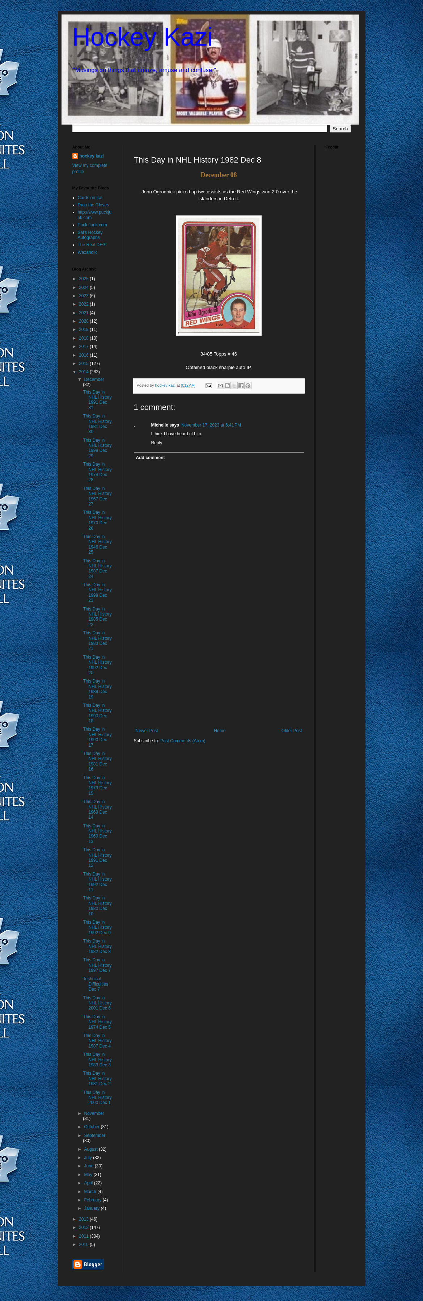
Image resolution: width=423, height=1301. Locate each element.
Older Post (292, 730)
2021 (84, 312)
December (94, 379)
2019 (84, 329)
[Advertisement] (219, 674)
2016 (84, 355)
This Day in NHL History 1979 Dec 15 (97, 785)
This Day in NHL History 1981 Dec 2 (97, 1078)
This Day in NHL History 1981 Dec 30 (97, 424)
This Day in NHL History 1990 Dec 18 (97, 713)
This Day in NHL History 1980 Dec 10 (97, 905)
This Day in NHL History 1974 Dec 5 (97, 1022)
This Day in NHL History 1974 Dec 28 (97, 472)
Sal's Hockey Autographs (90, 235)
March (90, 1191)
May (88, 1174)
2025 (84, 278)
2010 (84, 1244)
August (91, 1149)
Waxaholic (88, 252)
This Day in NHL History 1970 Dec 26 (97, 520)
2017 (84, 346)
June (89, 1165)
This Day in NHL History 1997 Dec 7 (97, 965)
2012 (84, 1227)
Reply (156, 442)
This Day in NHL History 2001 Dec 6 (97, 1003)
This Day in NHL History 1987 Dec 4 (97, 1041)
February (93, 1200)
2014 (84, 371)
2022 (84, 304)
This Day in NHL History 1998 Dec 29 (97, 448)
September (94, 1135)
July (88, 1157)
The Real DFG (92, 244)
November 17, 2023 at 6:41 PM (211, 425)
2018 (84, 338)
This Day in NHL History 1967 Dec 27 (97, 496)
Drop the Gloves (93, 204)
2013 (84, 1219)
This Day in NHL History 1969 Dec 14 (97, 809)
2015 (84, 363)
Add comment (150, 457)
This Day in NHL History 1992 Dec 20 (97, 665)
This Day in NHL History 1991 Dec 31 (97, 400)
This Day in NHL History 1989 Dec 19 (97, 689)
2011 (84, 1236)
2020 (84, 321)
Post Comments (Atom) (183, 740)
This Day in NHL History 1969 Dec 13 (97, 833)
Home (219, 730)
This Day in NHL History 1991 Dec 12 (97, 857)
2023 (84, 295)
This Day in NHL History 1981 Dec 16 (97, 761)
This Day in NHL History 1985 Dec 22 (97, 617)
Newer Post (147, 730)
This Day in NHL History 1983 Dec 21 (97, 640)
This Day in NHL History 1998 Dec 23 (97, 592)
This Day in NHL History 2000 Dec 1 (97, 1097)
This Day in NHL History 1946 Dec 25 (97, 544)
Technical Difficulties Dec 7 (95, 984)
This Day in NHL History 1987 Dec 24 (97, 568)
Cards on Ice (90, 197)
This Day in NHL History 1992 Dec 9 (97, 927)
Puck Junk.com (92, 224)
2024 (84, 287)
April (89, 1182)
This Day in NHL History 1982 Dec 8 (97, 946)
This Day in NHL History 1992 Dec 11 (97, 882)
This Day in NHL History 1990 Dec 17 (97, 737)
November (94, 1113)
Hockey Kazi (142, 37)
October (92, 1126)
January (92, 1208)
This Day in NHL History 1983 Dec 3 (97, 1059)
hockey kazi (92, 156)
